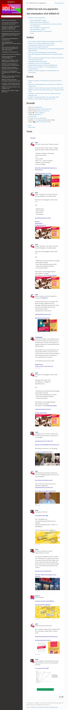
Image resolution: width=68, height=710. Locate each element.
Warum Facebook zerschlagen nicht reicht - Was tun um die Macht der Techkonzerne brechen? (10, 49)
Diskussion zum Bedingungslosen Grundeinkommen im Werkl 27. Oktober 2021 (11, 72)
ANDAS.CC (11, 7)
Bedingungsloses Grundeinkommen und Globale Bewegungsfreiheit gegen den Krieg (11, 35)
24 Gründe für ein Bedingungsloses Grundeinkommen (10, 39)
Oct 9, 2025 (37, 427)
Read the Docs (54, 707)
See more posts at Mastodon (45, 689)
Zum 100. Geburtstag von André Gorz (10, 31)
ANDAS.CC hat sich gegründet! (9, 20)
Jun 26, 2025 (37, 654)
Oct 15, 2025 (37, 332)
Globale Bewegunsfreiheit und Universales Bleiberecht (9, 57)
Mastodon (33, 138)
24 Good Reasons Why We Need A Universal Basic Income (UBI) (10, 23)
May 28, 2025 (38, 682)
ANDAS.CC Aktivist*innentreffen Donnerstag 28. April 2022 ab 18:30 (10, 68)
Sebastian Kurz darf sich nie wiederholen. (11, 54)
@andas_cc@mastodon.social (44, 109)
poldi (36, 142)
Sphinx (34, 707)
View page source (59, 3)
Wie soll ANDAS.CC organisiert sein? (40, 27)
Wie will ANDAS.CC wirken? (37, 29)
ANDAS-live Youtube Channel (43, 121)
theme (41, 707)
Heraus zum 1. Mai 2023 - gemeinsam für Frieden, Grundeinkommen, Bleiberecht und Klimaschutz (10, 28)
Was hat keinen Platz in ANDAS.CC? (39, 22)
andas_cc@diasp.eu (40, 112)
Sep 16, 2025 (37, 505)
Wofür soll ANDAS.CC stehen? (38, 20)
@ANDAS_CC (38, 114)
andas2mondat (37, 107)
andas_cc (37, 595)
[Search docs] (11, 16)
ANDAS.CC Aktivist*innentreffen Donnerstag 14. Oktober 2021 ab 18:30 (11, 80)
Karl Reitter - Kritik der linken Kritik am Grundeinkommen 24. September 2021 (11, 84)
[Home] (27, 3)
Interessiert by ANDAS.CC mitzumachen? (41, 31)
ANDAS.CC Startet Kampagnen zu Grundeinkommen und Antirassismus (10, 64)
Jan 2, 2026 (37, 187)
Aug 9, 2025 (37, 619)
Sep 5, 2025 (37, 544)
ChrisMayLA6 (38, 337)
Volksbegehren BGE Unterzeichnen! (10, 52)
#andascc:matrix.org (43, 110)
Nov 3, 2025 (37, 289)
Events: (32, 33)
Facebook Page (32, 116)
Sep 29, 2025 (37, 466)
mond (36, 432)
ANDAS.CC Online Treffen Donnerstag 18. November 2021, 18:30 (10, 77)
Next (61, 696)
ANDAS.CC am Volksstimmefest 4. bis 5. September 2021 (11, 87)
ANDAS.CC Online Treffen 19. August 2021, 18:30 (10, 91)
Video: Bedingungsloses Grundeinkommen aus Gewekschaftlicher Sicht (11, 43)
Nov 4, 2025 (37, 239)
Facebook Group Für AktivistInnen (37, 118)
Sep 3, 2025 (37, 590)
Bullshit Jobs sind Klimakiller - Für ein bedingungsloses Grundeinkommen (10, 61)
